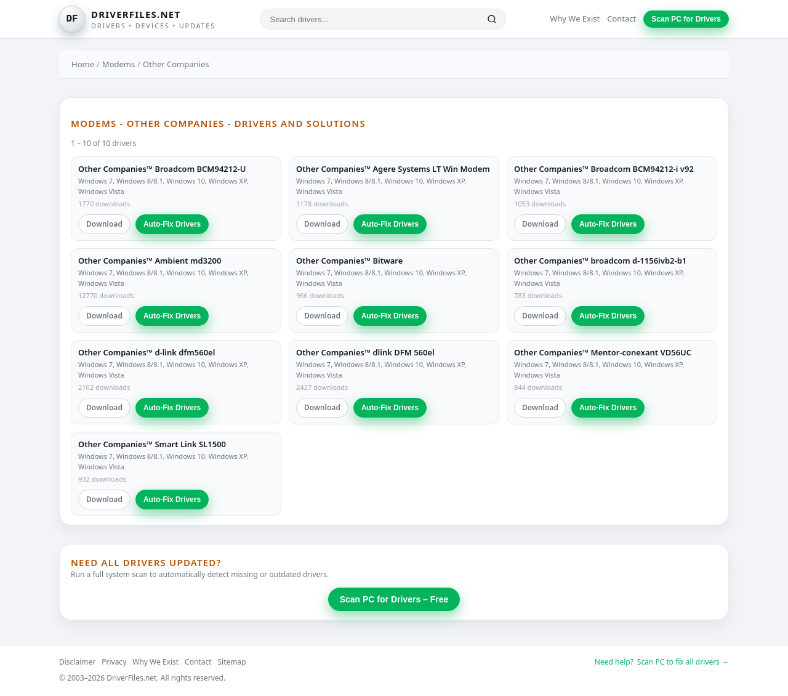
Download (104, 224)
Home (82, 64)
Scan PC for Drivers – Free (394, 599)
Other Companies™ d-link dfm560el (146, 352)
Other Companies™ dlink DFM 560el (365, 352)
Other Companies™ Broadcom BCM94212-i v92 (604, 168)
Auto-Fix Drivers (172, 224)
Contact (621, 18)
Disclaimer (77, 662)
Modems (118, 64)
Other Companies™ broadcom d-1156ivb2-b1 (600, 260)
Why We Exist (575, 18)
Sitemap (232, 662)
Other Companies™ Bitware (349, 260)
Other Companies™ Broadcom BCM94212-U (162, 168)
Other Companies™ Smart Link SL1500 (152, 444)
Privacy (114, 662)
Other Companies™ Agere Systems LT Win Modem (393, 168)
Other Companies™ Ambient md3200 (149, 260)
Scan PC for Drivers (686, 19)
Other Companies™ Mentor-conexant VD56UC (602, 352)
